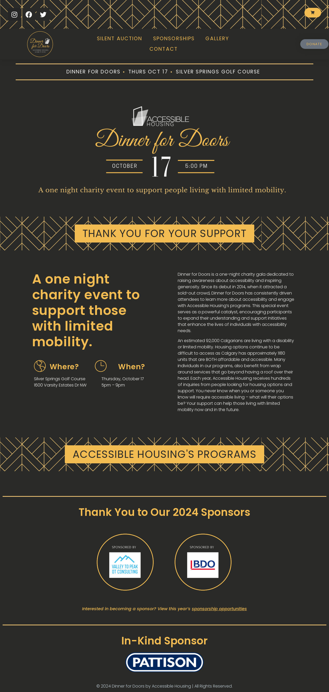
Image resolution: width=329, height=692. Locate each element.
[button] (165, 233)
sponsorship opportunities (219, 609)
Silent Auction (119, 38)
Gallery (217, 38)
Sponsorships (174, 38)
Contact (163, 49)
